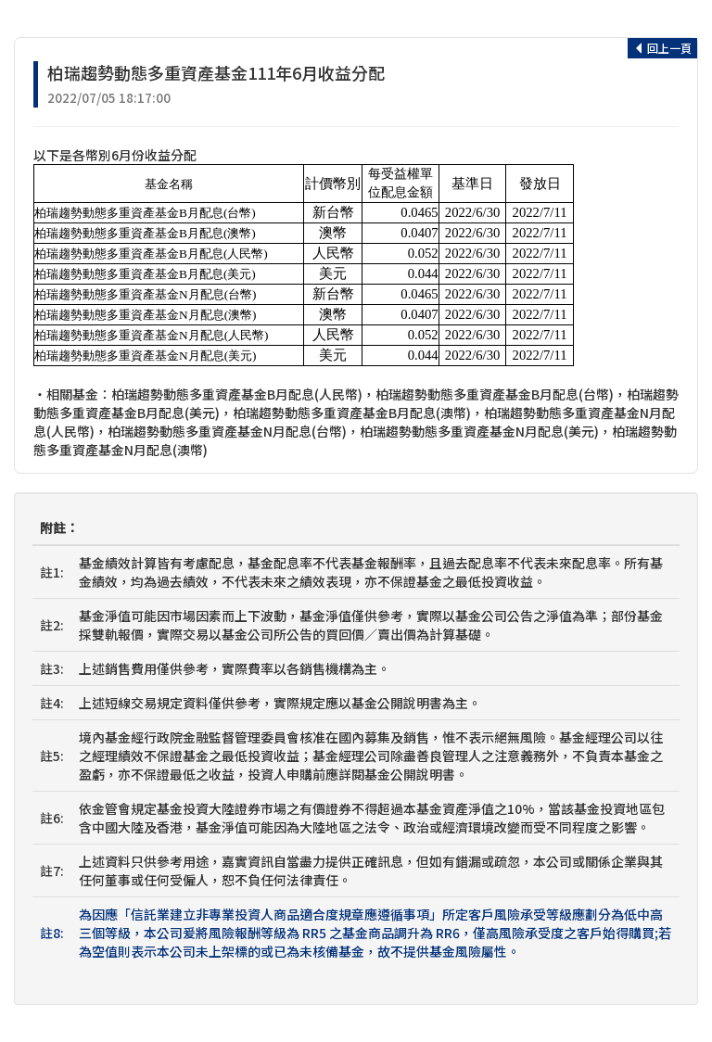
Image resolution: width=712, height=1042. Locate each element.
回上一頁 (662, 48)
